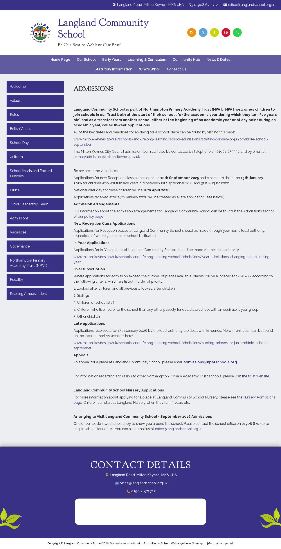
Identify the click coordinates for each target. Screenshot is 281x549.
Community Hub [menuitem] (186, 59)
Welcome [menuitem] (18, 86)
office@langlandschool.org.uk (252, 5)
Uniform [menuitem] (16, 157)
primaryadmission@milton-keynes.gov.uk (107, 157)
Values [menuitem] (15, 101)
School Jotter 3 (153, 543)
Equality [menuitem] (16, 280)
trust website (258, 376)
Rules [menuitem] (14, 115)
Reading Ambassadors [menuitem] (28, 294)
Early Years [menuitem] (111, 59)
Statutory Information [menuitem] (113, 69)
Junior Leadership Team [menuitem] (29, 204)
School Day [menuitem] (19, 143)
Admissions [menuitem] (19, 218)
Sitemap (197, 543)
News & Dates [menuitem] (218, 59)
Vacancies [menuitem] (18, 232)
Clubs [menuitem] (14, 190)
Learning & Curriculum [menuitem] (147, 59)
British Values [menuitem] (20, 129)
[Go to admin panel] (220, 543)
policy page (93, 216)
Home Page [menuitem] (60, 59)
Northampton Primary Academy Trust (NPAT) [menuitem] (28, 263)
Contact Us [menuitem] (176, 69)
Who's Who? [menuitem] (149, 69)
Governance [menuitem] (20, 246)
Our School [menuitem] (86, 59)
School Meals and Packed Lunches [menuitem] (31, 173)
